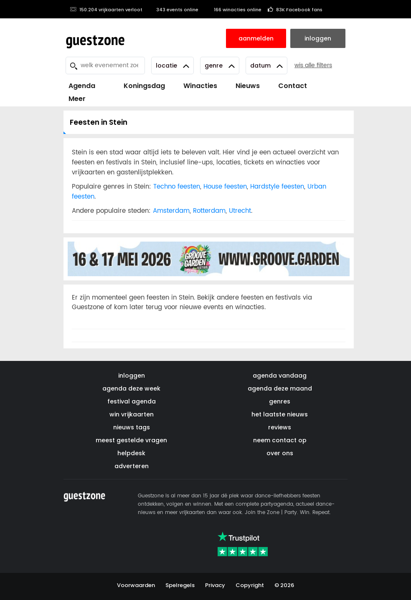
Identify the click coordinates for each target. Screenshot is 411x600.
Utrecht (240, 211)
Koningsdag (139, 86)
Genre (220, 65)
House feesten (225, 187)
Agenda (81, 86)
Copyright (250, 585)
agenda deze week (131, 388)
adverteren (131, 466)
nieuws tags (131, 427)
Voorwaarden (136, 585)
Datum (266, 65)
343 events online (173, 9)
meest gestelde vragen (131, 440)
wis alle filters (313, 65)
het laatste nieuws (279, 414)
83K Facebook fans (295, 9)
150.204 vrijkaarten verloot (106, 9)
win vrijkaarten (131, 414)
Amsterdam (171, 211)
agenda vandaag (280, 375)
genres (279, 401)
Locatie (172, 65)
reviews (279, 427)
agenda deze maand (280, 388)
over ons (279, 453)
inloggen (131, 375)
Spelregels (180, 585)
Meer (77, 98)
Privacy (215, 585)
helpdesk (131, 453)
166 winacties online (233, 9)
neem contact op (280, 440)
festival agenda (131, 401)
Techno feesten (176, 187)
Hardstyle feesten (277, 187)
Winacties (200, 86)
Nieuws (248, 86)
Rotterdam (209, 211)
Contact (292, 86)
